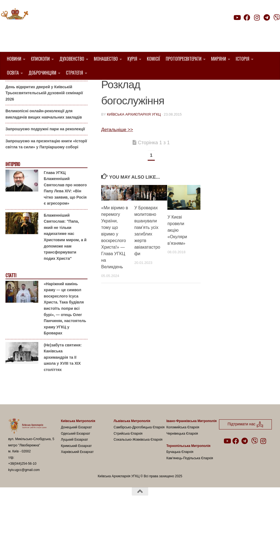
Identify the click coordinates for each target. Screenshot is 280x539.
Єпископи (40, 58)
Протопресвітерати (184, 58)
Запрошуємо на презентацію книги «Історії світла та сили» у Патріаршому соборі (46, 172)
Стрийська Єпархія (128, 461)
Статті (10, 303)
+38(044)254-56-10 (22, 491)
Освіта (13, 72)
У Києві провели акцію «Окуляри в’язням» (177, 257)
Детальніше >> (117, 157)
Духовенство (71, 58)
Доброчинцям (42, 72)
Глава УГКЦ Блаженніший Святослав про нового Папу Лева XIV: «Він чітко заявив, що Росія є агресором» (65, 215)
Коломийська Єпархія (182, 455)
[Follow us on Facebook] (247, 17)
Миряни (218, 58)
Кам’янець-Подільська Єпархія (189, 486)
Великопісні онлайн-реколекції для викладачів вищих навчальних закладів (43, 142)
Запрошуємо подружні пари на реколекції (45, 157)
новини (110, 88)
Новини (14, 58)
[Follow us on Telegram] (267, 17)
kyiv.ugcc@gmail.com (24, 498)
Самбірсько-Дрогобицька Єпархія (139, 455)
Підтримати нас (242, 28)
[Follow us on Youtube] (237, 17)
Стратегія (74, 72)
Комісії (153, 58)
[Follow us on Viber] (276, 17)
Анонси (12, 88)
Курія (132, 58)
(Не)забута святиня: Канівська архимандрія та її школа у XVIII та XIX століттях (63, 384)
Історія (242, 58)
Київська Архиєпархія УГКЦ (134, 142)
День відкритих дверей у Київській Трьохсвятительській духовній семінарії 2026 (44, 120)
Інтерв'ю (12, 192)
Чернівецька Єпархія (182, 461)
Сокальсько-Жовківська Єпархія (138, 467)
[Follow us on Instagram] (256, 17)
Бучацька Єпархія (179, 480)
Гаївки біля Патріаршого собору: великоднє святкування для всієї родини (44, 99)
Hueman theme (72, 528)
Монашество (106, 58)
